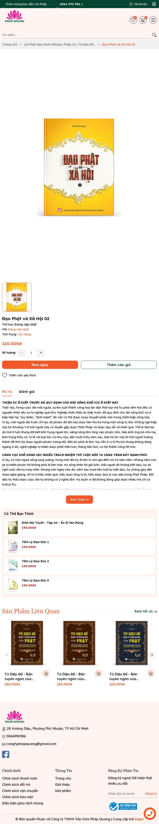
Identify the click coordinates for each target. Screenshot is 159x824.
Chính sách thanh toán (19, 778)
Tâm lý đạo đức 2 (35, 561)
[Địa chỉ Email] (132, 794)
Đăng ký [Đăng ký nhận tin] (151, 793)
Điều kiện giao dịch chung (22, 803)
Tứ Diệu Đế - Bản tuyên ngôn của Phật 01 (19, 678)
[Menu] (153, 20)
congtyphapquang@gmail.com (31, 744)
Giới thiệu (62, 784)
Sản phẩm (63, 791)
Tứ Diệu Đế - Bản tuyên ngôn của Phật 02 (71, 678)
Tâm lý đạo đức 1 (35, 542)
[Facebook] (5, 754)
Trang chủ (63, 778)
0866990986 (16, 736)
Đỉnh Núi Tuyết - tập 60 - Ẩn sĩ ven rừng (52, 523)
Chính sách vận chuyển (20, 791)
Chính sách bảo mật (17, 797)
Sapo (139, 819)
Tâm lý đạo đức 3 (35, 580)
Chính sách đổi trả (16, 784)
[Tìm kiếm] (154, 34)
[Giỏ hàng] (143, 20)
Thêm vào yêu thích (19, 375)
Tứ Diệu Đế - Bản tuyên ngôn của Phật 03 (123, 678)
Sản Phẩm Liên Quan (31, 611)
